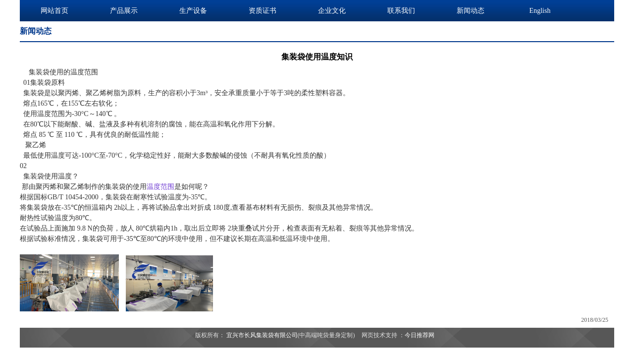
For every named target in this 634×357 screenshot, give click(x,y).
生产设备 (193, 10)
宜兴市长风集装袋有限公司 (262, 335)
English (540, 10)
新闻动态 (470, 10)
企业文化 (332, 10)
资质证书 (262, 10)
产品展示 (124, 10)
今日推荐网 (419, 335)
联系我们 (401, 10)
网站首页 (54, 10)
